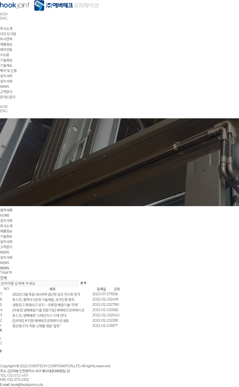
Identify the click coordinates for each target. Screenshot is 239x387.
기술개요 (6, 65)
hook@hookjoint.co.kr (26, 384)
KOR (3, 14)
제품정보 (6, 44)
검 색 (83, 283)
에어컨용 (6, 49)
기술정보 (6, 60)
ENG (3, 18)
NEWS (4, 86)
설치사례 (6, 75)
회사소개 (6, 28)
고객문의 (6, 91)
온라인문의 (7, 96)
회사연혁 (6, 38)
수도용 (4, 54)
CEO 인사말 (8, 33)
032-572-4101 (17, 375)
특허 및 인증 (8, 70)
